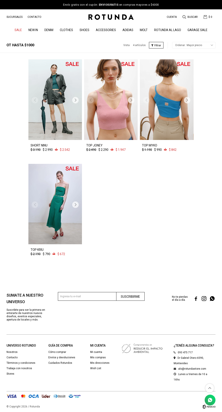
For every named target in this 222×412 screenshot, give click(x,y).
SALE (18, 30)
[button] (190, 17)
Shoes (84, 30)
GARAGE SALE (197, 30)
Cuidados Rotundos (60, 362)
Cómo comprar (57, 352)
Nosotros (12, 352)
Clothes (66, 30)
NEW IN (33, 30)
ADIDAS (127, 30)
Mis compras (98, 357)
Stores (10, 373)
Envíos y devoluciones (61, 357)
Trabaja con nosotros (19, 368)
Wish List (95, 368)
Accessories (106, 30)
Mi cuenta (96, 352)
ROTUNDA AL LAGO (167, 30)
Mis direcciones (99, 362)
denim (48, 30)
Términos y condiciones (21, 362)
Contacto (34, 16)
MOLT (144, 30)
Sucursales (15, 16)
